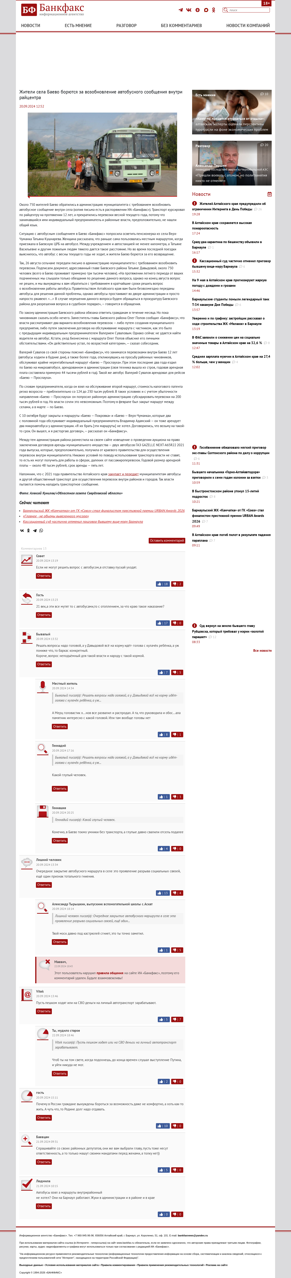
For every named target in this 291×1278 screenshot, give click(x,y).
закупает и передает (123, 474)
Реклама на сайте (217, 1265)
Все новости (262, 650)
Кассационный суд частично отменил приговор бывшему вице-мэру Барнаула (83, 521)
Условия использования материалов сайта (72, 1265)
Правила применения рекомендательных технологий (170, 1265)
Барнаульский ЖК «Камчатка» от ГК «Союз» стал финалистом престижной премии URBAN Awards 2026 (104, 510)
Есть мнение (78, 25)
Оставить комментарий (167, 540)
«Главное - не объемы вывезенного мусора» (56, 516)
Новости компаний (248, 25)
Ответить (43, 576)
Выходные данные (31, 1265)
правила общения (110, 973)
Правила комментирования (118, 1265)
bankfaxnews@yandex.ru (193, 1235)
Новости (30, 25)
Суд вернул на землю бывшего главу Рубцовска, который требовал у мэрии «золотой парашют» (228, 631)
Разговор (126, 25)
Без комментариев (181, 25)
